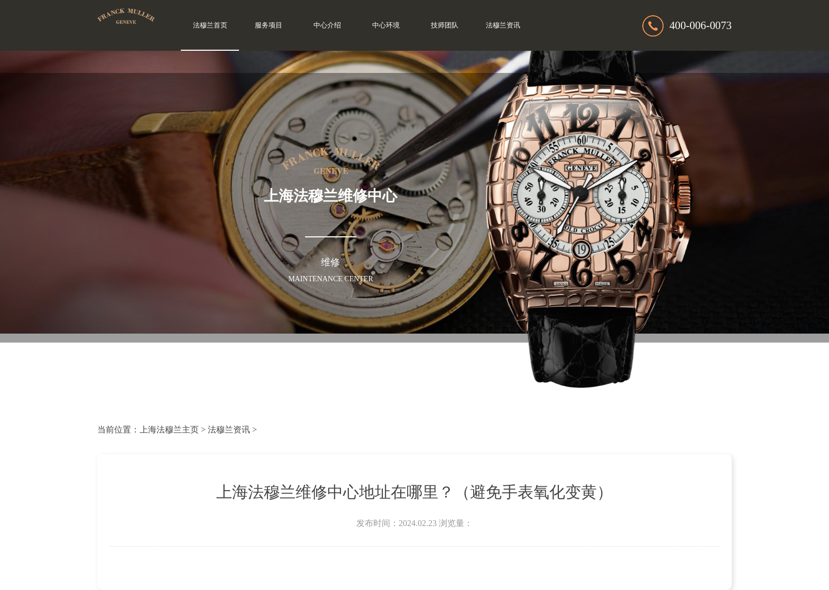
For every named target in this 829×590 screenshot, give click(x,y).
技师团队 (444, 25)
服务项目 (268, 25)
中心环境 (386, 25)
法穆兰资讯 (503, 25)
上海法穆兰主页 (169, 429)
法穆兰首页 (210, 25)
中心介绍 (327, 25)
